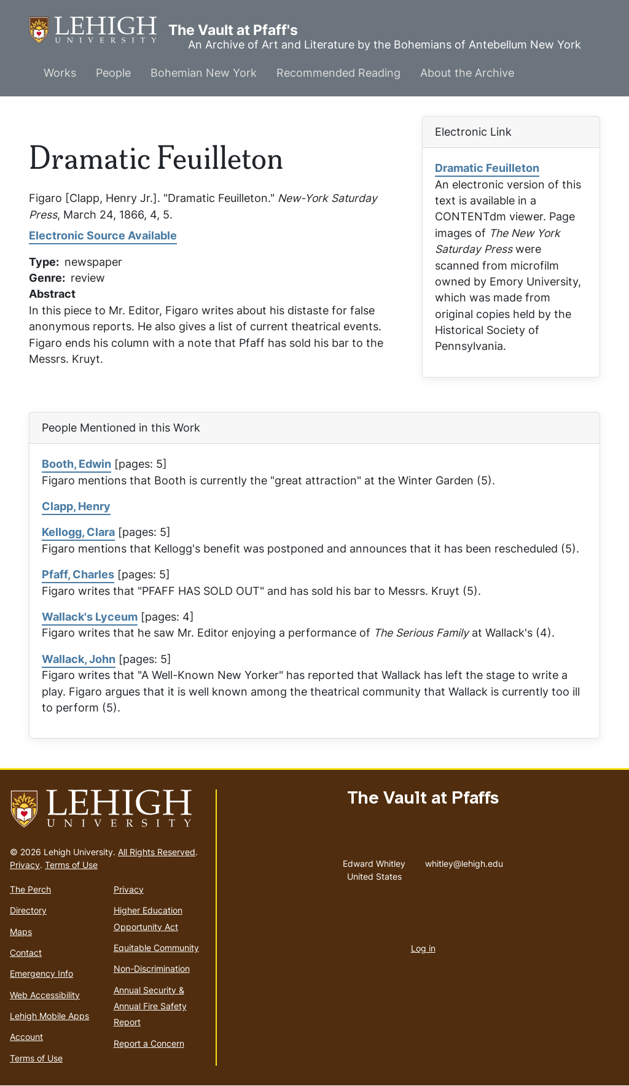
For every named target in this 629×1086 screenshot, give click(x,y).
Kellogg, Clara (78, 532)
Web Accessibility (45, 995)
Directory (28, 910)
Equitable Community (156, 947)
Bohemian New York (203, 72)
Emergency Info (41, 973)
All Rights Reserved (156, 852)
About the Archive (467, 72)
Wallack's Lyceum (90, 616)
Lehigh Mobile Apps (49, 1016)
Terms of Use (71, 865)
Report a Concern (149, 1043)
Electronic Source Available (103, 235)
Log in (423, 948)
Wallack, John (78, 659)
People (113, 72)
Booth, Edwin (76, 463)
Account (26, 1036)
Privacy (25, 865)
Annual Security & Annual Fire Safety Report (150, 1006)
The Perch (30, 889)
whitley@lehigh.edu (464, 860)
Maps (21, 931)
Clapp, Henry (76, 506)
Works (60, 72)
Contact (26, 952)
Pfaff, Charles (78, 574)
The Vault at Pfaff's (98, 30)
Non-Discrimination (152, 968)
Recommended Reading (338, 72)
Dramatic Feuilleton (487, 168)
